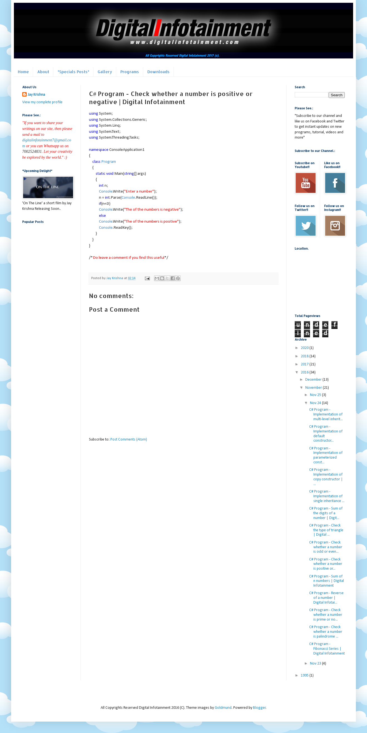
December (314, 380)
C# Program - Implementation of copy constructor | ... (326, 477)
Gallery (105, 71)
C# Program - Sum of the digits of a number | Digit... (326, 513)
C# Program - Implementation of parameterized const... (326, 455)
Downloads (158, 71)
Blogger (259, 708)
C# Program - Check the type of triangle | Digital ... (326, 530)
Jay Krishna (36, 95)
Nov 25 (316, 395)
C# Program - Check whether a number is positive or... (325, 564)
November (314, 388)
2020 (305, 348)
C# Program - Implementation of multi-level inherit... (326, 414)
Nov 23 (316, 663)
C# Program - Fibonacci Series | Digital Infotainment (327, 649)
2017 (305, 364)
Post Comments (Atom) (128, 439)
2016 (305, 372)
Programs (129, 71)
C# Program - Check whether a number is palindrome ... (325, 632)
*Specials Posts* (73, 71)
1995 (305, 675)
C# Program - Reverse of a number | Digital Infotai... (326, 598)
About (43, 71)
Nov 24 (316, 403)
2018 (305, 356)
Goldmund (223, 708)
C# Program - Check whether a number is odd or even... (325, 547)
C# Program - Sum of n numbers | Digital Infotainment (326, 581)
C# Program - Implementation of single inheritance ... (326, 496)
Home (23, 71)
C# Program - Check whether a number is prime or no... (325, 615)
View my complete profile (42, 102)
